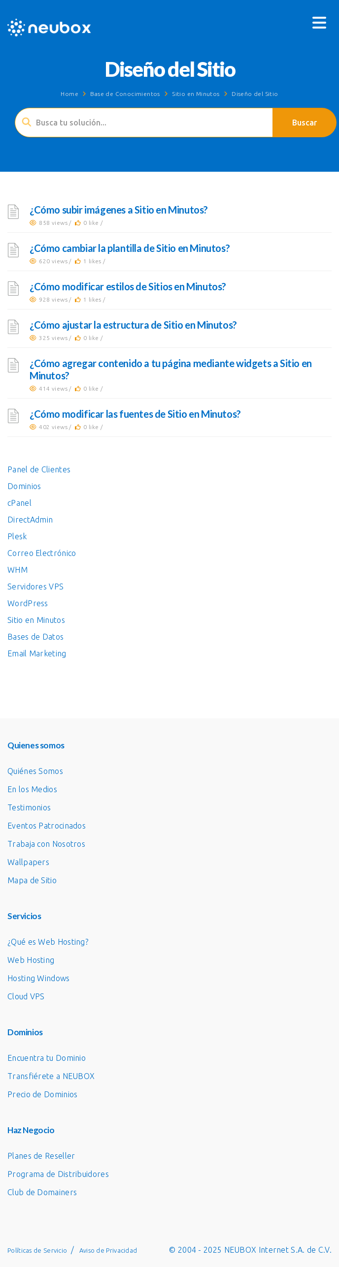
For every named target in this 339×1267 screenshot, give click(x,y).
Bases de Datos (35, 636)
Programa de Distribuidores (58, 1174)
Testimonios (29, 807)
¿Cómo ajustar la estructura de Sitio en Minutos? (133, 325)
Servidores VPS (35, 586)
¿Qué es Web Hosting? (47, 941)
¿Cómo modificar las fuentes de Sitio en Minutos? (135, 414)
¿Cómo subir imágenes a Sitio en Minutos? (119, 210)
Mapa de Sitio (32, 880)
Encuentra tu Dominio (46, 1057)
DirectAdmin (30, 519)
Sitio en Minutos (195, 94)
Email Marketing (37, 653)
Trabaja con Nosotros (46, 843)
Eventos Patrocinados (46, 825)
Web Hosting (30, 960)
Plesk (17, 536)
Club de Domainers (42, 1192)
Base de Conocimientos (125, 94)
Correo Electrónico (41, 553)
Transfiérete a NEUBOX (51, 1076)
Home (69, 94)
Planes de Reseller (41, 1155)
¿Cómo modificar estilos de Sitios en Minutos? (128, 286)
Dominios (24, 486)
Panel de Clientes (38, 469)
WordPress (27, 603)
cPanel (19, 502)
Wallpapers (28, 862)
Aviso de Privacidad (108, 1250)
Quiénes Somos (35, 771)
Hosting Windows (38, 978)
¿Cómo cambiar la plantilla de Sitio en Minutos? (130, 248)
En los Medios (32, 789)
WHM (17, 569)
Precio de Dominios (42, 1094)
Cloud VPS (26, 996)
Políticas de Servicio (37, 1250)
